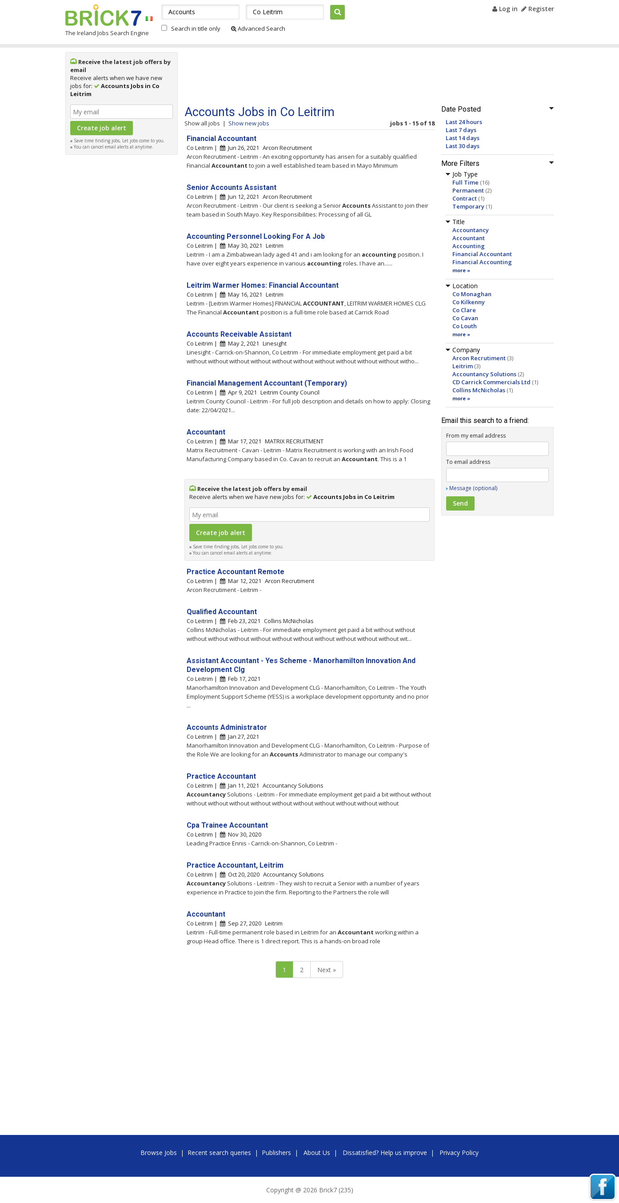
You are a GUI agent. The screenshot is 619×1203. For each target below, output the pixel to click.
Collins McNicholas (478, 390)
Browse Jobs (158, 1152)
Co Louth (464, 326)
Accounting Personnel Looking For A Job (256, 236)
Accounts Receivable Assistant (239, 334)
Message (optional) (473, 488)
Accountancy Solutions (484, 374)
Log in (505, 8)
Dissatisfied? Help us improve (385, 1152)
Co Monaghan (471, 294)
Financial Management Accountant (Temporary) (267, 383)
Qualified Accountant (222, 612)
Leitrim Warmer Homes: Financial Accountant (263, 285)
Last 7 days (461, 130)
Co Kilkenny (468, 302)
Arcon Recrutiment (479, 358)
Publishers (276, 1152)
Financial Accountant (482, 254)
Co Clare (464, 310)
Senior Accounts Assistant (231, 187)
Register (537, 8)
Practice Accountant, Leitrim (235, 865)
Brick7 (103, 15)
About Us (317, 1152)
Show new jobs (248, 123)
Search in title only (195, 28)
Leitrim (462, 366)
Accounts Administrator (227, 727)
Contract (464, 198)
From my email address (476, 435)
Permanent (468, 190)
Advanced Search (258, 28)
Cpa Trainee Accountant (227, 825)
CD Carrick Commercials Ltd (491, 382)
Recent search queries (219, 1152)
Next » (326, 970)
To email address (468, 462)
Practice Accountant (221, 776)
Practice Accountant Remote (235, 571)
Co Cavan (465, 318)
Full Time (465, 182)
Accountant (468, 238)
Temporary (468, 206)
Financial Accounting (482, 262)
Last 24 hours (464, 122)
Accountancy (470, 230)
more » (461, 270)
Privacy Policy (459, 1152)
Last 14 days (462, 138)
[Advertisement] (121, 292)
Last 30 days (462, 146)
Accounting (468, 246)
